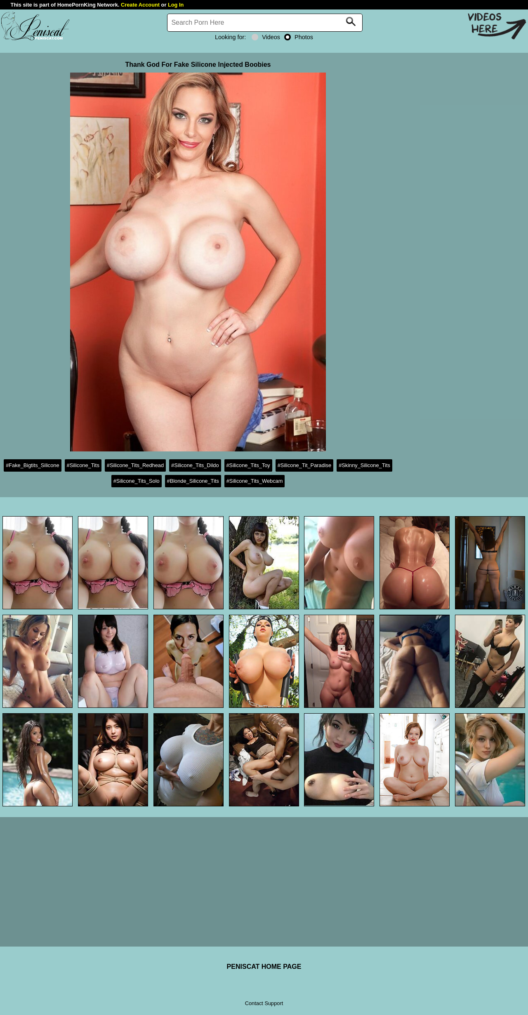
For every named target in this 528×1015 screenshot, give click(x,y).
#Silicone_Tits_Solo (136, 481)
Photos (298, 37)
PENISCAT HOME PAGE (264, 966)
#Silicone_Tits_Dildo (195, 465)
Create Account (140, 5)
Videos (266, 37)
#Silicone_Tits (83, 465)
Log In (176, 5)
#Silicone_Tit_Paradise (304, 465)
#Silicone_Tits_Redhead (135, 465)
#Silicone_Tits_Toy (248, 465)
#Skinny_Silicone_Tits (364, 465)
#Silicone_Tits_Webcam (254, 481)
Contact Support (264, 1003)
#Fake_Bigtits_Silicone (32, 465)
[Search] (265, 23)
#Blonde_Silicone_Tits (193, 481)
